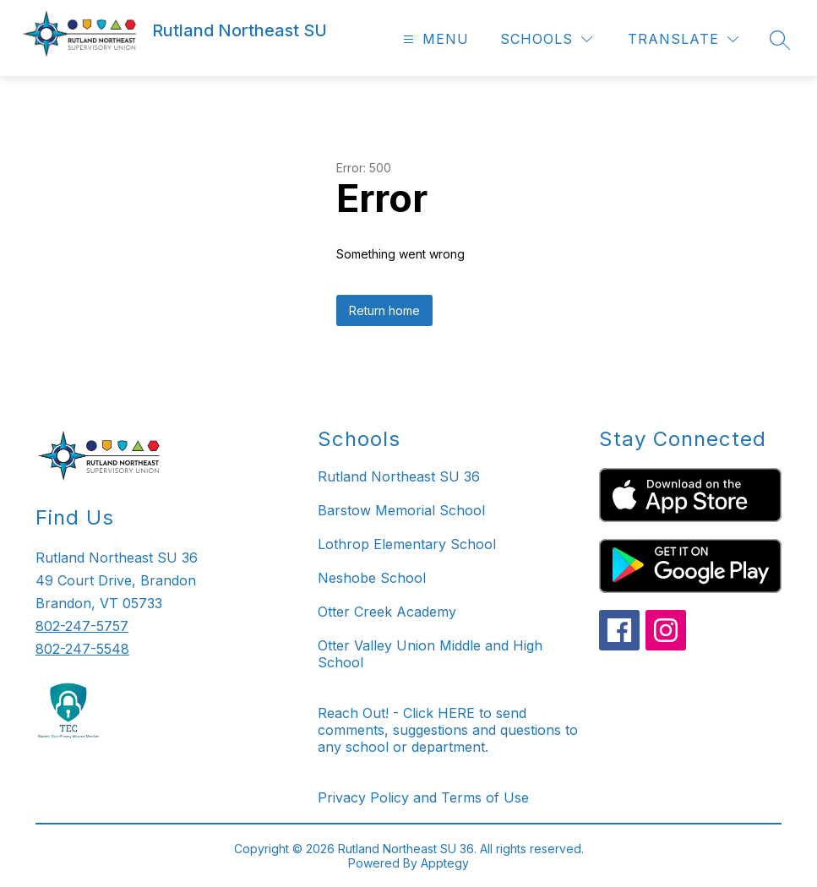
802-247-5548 (82, 648)
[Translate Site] (683, 39)
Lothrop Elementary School (407, 544)
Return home (384, 310)
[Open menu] (434, 39)
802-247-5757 (81, 626)
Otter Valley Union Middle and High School (430, 654)
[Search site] (780, 40)
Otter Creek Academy (387, 611)
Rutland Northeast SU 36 (399, 476)
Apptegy (445, 863)
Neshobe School (372, 577)
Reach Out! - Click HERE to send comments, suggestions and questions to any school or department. (448, 730)
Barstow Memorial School (401, 510)
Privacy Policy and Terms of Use (423, 797)
